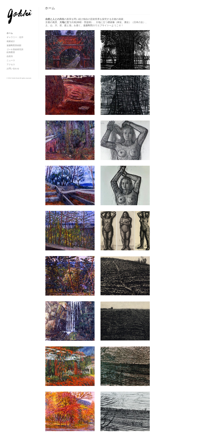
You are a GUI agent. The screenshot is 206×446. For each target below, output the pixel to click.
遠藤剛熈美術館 (15, 45)
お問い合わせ (13, 68)
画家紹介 (11, 41)
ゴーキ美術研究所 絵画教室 (19, 50)
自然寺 (10, 56)
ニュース (11, 60)
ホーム (10, 33)
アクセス (11, 64)
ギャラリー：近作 (15, 37)
